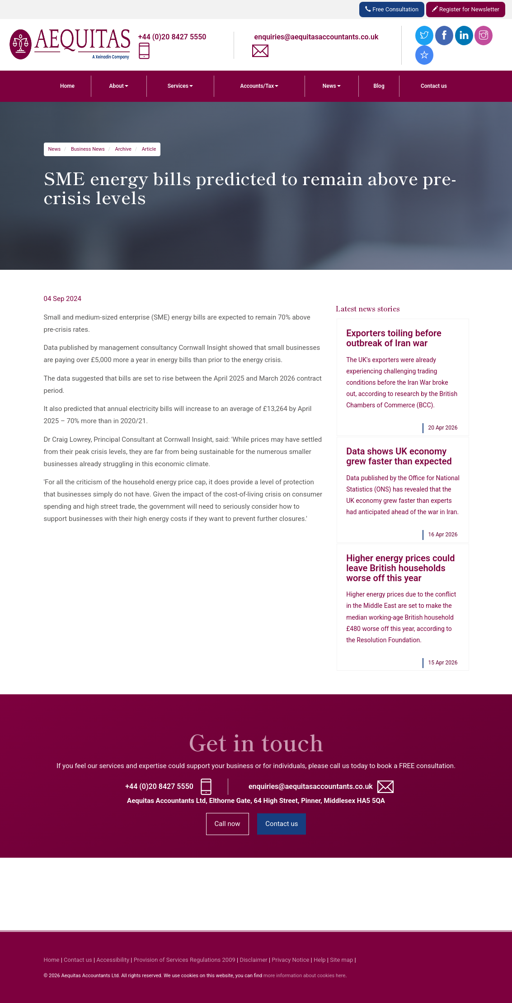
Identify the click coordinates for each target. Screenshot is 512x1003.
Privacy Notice (290, 959)
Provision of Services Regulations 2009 (184, 959)
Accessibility (112, 959)
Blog (378, 86)
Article (149, 149)
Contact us (434, 86)
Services (180, 86)
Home (67, 86)
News (332, 86)
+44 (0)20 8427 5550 (172, 37)
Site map (341, 959)
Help (320, 959)
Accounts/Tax (259, 86)
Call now (227, 824)
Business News (88, 149)
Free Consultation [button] (391, 9)
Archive (123, 149)
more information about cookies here (304, 976)
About (118, 86)
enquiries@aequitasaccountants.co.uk (316, 37)
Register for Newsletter (465, 9)
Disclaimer (253, 959)
